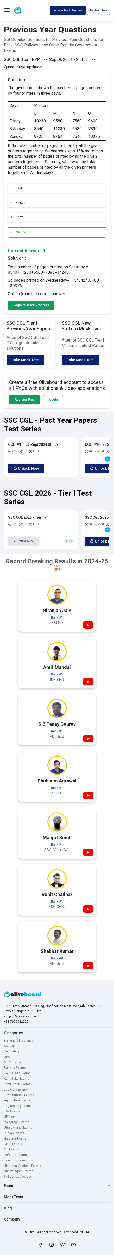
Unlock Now (26, 468)
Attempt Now (23, 541)
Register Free (98, 10)
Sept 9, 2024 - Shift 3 (68, 59)
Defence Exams (15, 1155)
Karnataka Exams (16, 1078)
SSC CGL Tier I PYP (22, 59)
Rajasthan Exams (16, 1122)
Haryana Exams (15, 1138)
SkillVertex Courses (18, 1176)
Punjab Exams (14, 1133)
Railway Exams (15, 1068)
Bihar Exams (13, 1144)
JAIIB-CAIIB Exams (17, 1073)
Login (53, 399)
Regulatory (12, 1051)
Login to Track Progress (68, 10)
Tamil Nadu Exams (17, 1084)
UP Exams (11, 1117)
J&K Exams (12, 1111)
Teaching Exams (16, 1160)
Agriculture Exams (17, 1100)
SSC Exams (12, 1046)
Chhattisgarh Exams (18, 1171)
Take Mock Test (25, 360)
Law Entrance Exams (19, 1095)
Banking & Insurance (19, 1040)
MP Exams (11, 1149)
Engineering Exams (18, 1106)
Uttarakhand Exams (18, 1127)
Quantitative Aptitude (23, 67)
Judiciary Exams (16, 1089)
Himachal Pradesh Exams (22, 1166)
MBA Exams (12, 1062)
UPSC (8, 1057)
